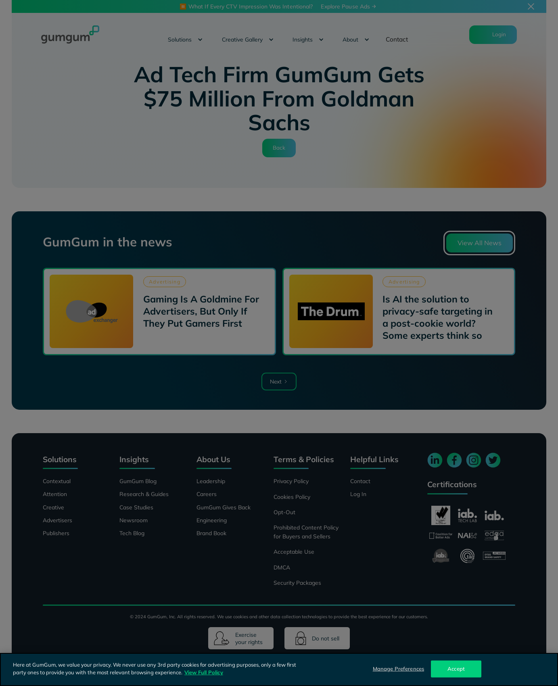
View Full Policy (203, 672)
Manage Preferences (398, 668)
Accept (456, 668)
